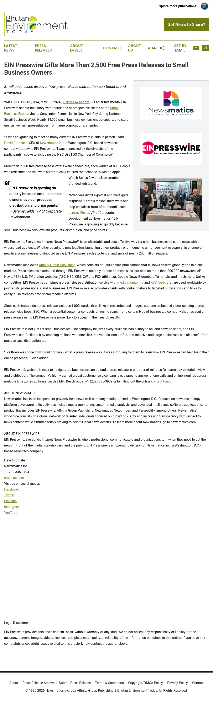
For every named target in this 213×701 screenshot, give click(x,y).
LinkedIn (10, 501)
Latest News (10, 48)
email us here (14, 478)
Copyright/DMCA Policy (145, 683)
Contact (112, 48)
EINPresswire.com (76, 102)
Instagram (11, 507)
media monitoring (130, 282)
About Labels (76, 48)
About (13, 683)
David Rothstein (15, 143)
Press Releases (43, 48)
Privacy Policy (177, 683)
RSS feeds (158, 282)
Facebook (11, 489)
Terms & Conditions (109, 683)
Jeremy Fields (79, 213)
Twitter (9, 495)
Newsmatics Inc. (52, 143)
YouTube (10, 513)
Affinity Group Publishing (57, 265)
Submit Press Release (75, 683)
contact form (160, 381)
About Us (134, 48)
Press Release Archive (38, 683)
